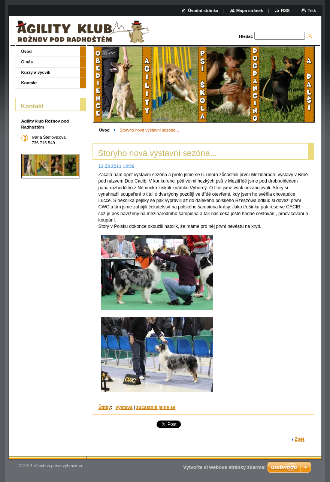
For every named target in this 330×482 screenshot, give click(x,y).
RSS (285, 10)
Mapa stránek (249, 10)
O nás (27, 62)
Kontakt (29, 83)
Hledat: (246, 36)
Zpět (300, 439)
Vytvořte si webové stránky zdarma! (224, 467)
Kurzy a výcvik (36, 72)
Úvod (104, 130)
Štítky (105, 407)
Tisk (312, 10)
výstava (124, 407)
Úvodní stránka (203, 10)
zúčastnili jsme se (156, 407)
